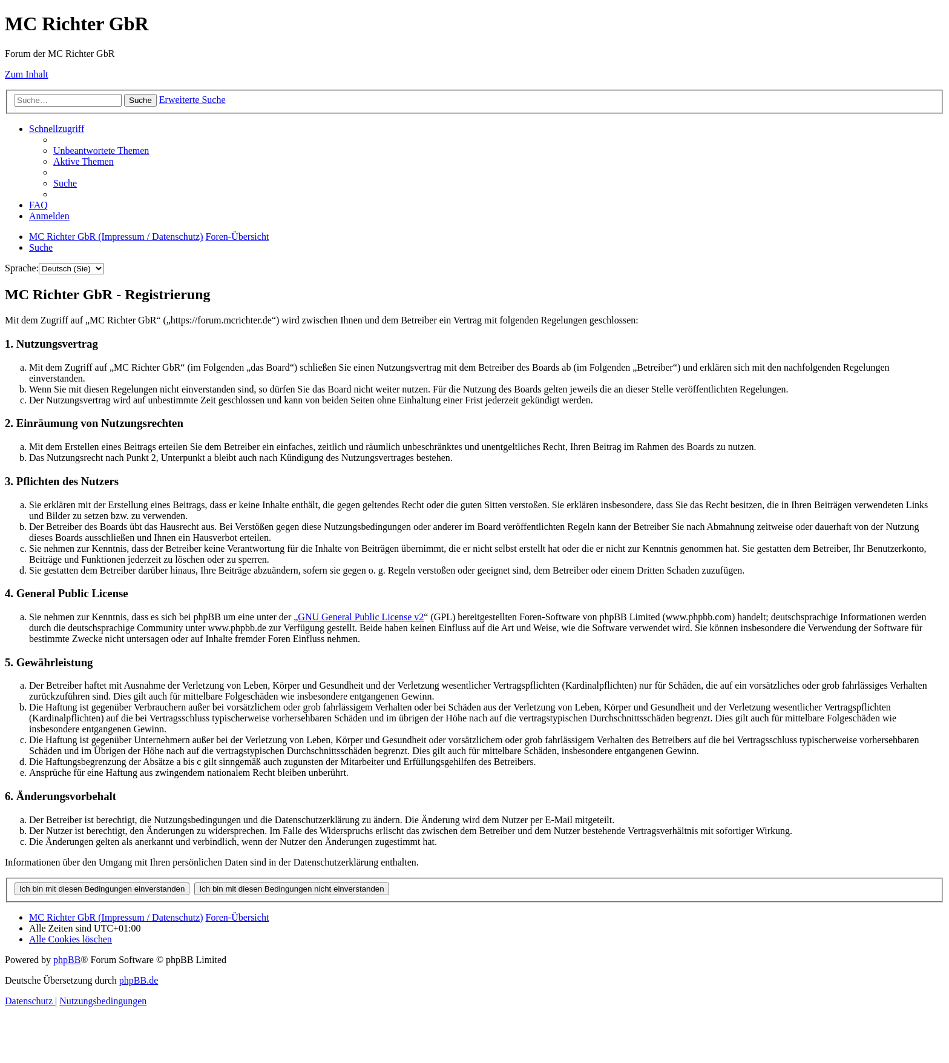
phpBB (66, 960)
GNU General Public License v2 (361, 617)
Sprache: (22, 268)
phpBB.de (138, 980)
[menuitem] (101, 150)
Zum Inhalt (26, 74)
